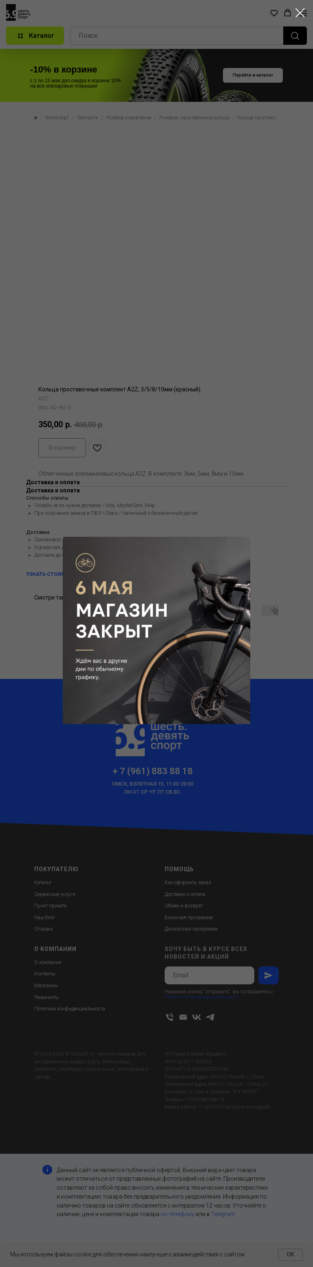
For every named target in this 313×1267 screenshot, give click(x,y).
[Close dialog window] (300, 13)
